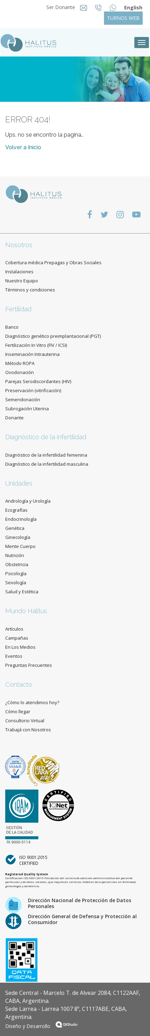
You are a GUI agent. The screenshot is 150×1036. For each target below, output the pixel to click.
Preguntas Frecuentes (28, 665)
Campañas (16, 638)
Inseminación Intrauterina (32, 354)
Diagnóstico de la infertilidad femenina (46, 455)
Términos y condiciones (30, 290)
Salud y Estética (21, 591)
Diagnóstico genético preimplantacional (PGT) (53, 336)
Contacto (18, 684)
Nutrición (14, 555)
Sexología (15, 582)
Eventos (13, 656)
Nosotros (18, 245)
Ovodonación (19, 372)
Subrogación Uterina (27, 408)
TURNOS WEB (123, 18)
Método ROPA (20, 363)
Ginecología (17, 537)
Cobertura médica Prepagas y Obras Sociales (53, 262)
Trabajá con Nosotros (28, 729)
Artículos (14, 629)
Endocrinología (21, 519)
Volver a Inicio (23, 147)
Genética (14, 528)
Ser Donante (61, 7)
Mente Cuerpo (20, 546)
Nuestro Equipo (21, 280)
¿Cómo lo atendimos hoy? (32, 702)
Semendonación (22, 399)
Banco (11, 327)
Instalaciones (19, 271)
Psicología (16, 573)
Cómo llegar (17, 711)
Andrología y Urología (28, 501)
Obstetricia (16, 564)
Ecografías (16, 510)
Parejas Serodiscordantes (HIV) (38, 381)
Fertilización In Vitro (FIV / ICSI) (36, 345)
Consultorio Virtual (24, 720)
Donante (14, 417)
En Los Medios (20, 647)
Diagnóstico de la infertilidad (45, 437)
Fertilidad (18, 309)
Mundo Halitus (26, 611)
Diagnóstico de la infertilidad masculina (46, 464)
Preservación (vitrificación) (33, 390)
